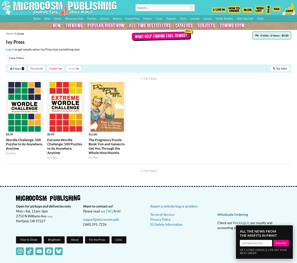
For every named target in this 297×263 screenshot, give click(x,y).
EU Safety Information (166, 224)
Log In (219, 8)
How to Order (233, 8)
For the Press (97, 239)
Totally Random (224, 18)
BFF (268, 8)
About (75, 239)
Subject (55, 68)
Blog (247, 8)
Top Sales (280, 68)
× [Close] (289, 229)
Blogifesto (54, 239)
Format (37, 68)
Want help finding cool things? (161, 36)
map (50, 216)
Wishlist (259, 8)
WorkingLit (241, 223)
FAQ (276, 8)
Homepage (59, 7)
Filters (17, 68)
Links (119, 239)
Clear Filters (16, 58)
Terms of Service (162, 214)
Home (9, 33)
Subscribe (281, 243)
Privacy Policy (160, 219)
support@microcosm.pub (101, 219)
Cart (289, 8)
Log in (10, 49)
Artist (73, 68)
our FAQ (107, 211)
